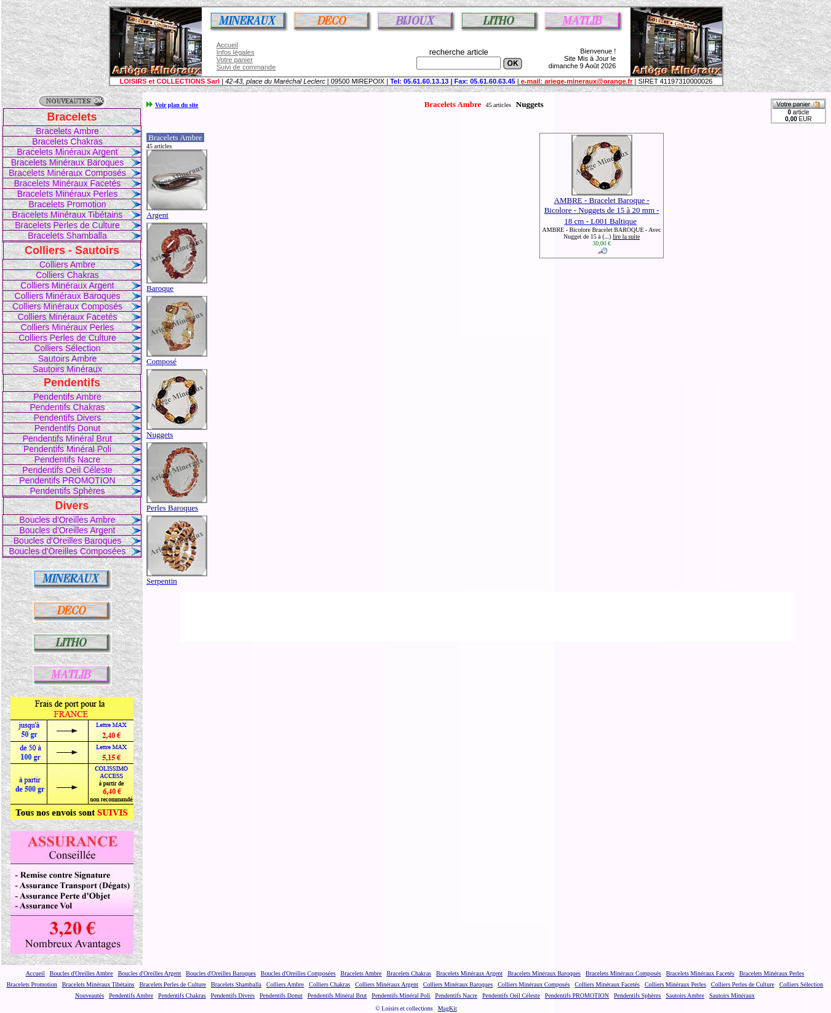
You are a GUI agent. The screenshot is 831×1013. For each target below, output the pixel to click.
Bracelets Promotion (67, 204)
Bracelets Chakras (67, 141)
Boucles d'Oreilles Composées (67, 551)
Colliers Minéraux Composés (67, 306)
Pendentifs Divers (67, 418)
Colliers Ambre (67, 264)
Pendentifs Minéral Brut (68, 438)
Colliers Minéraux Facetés (67, 317)
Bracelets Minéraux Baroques (67, 162)
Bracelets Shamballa (67, 235)
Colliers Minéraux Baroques (68, 296)
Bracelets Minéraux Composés (67, 173)
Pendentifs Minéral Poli (67, 449)
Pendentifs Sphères (67, 491)
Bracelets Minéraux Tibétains (67, 215)
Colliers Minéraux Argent (67, 285)
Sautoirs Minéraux (67, 369)
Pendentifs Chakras (67, 407)
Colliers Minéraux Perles (67, 327)
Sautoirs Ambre (67, 358)
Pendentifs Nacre (67, 459)
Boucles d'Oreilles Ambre (68, 520)
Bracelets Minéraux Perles (67, 194)
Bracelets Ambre (67, 131)
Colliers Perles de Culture (67, 338)
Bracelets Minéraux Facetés (67, 183)
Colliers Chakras (67, 275)
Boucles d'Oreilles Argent (68, 530)
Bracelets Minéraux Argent (67, 152)
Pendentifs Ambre (67, 397)
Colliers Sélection (67, 348)
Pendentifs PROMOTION (67, 480)
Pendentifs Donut (67, 428)
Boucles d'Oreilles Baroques (67, 541)
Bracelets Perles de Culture (67, 225)
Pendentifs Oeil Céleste (67, 470)
